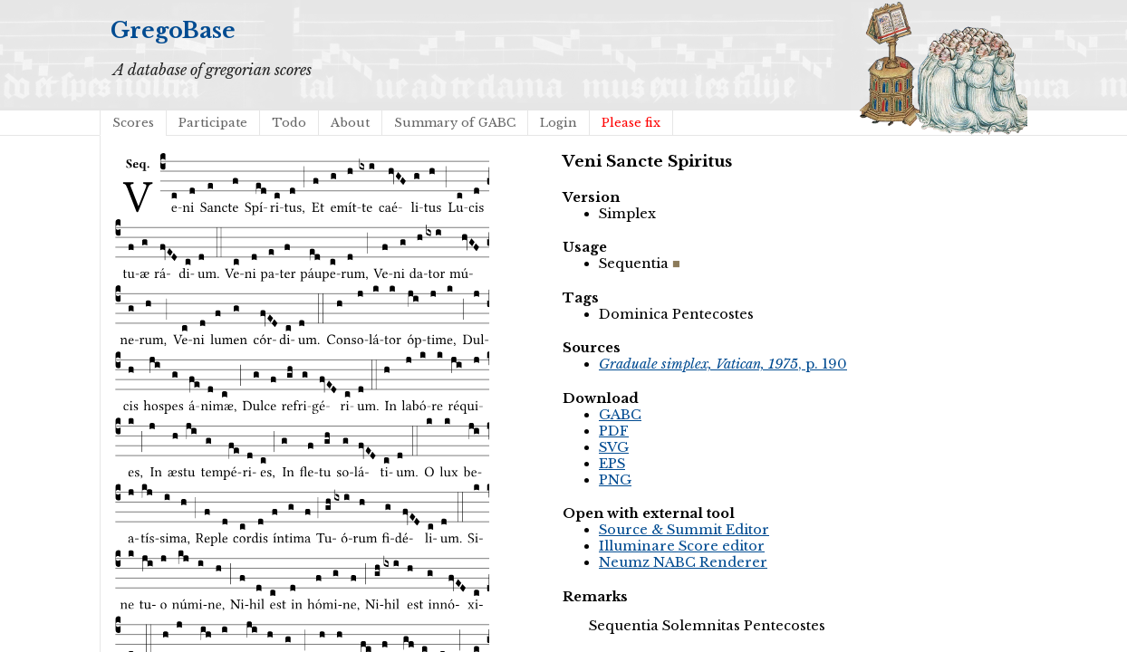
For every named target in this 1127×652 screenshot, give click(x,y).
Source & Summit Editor (684, 530)
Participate (212, 122)
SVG (614, 447)
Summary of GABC (454, 122)
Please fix (631, 122)
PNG (615, 480)
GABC (620, 415)
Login (558, 122)
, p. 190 (723, 364)
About (350, 122)
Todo (289, 122)
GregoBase (173, 30)
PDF (614, 431)
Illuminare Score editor (682, 546)
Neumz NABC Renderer (683, 562)
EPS (612, 463)
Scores (133, 122)
